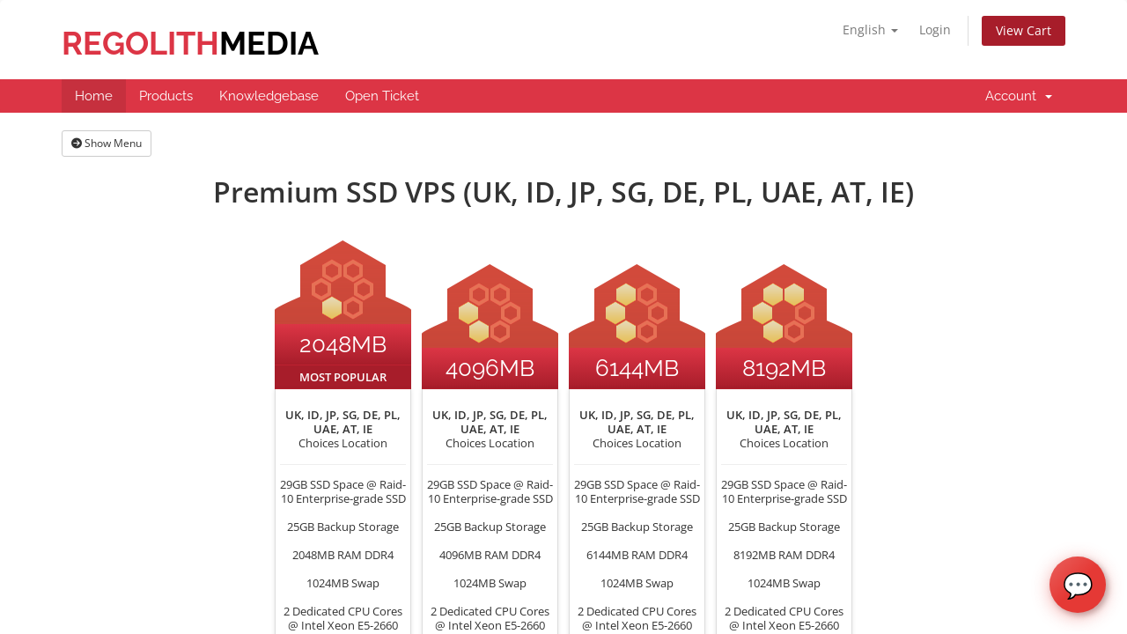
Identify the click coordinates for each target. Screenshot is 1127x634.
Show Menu (106, 143)
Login (935, 29)
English (870, 29)
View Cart (1023, 30)
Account (1018, 96)
